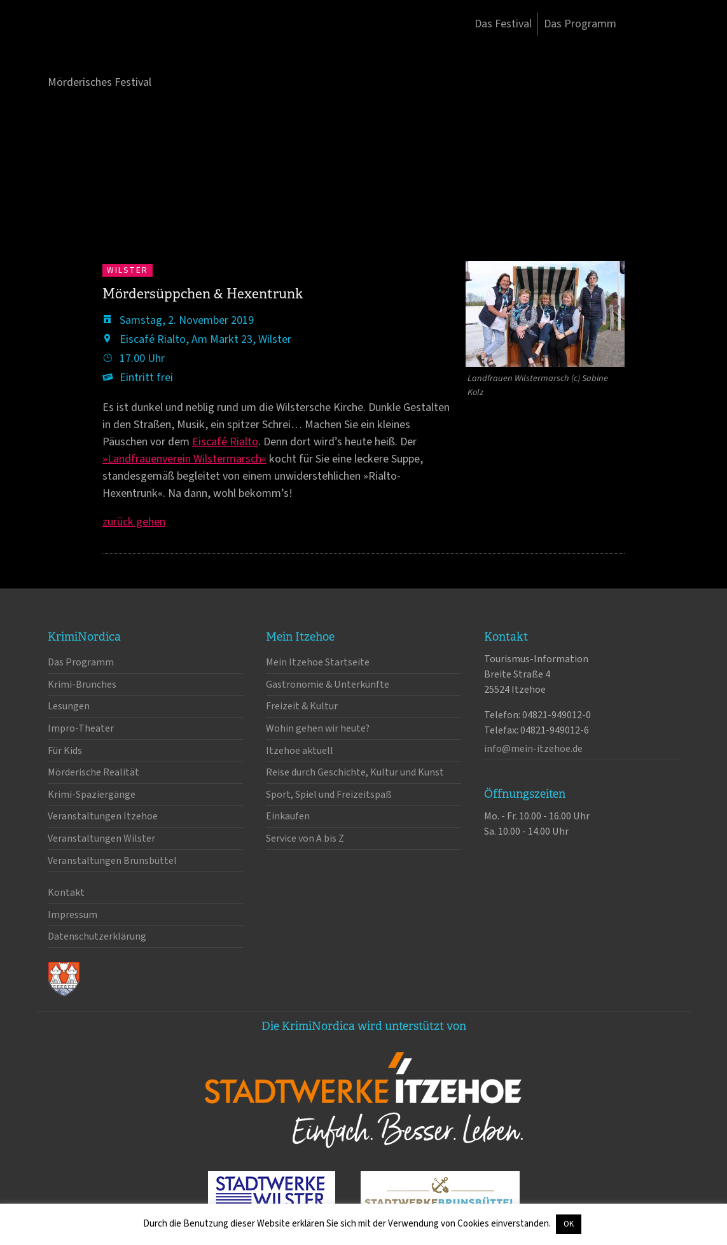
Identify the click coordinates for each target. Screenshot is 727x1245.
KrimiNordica (114, 49)
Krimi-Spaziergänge (91, 795)
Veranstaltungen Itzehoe (103, 816)
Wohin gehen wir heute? (318, 728)
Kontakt (66, 893)
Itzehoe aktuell (299, 751)
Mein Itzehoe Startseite (318, 662)
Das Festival (503, 24)
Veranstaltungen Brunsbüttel (112, 861)
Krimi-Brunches (82, 685)
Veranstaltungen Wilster (101, 838)
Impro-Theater (81, 728)
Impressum (72, 915)
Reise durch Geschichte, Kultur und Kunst (355, 772)
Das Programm (580, 24)
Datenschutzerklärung (97, 936)
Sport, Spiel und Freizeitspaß (329, 795)
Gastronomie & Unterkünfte (327, 685)
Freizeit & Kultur (302, 706)
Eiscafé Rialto (225, 442)
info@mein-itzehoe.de (533, 749)
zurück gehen (133, 522)
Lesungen (69, 706)
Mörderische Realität (93, 772)
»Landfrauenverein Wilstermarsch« (184, 459)
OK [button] (569, 1224)
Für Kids (65, 751)
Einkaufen (288, 816)
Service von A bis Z (305, 838)
